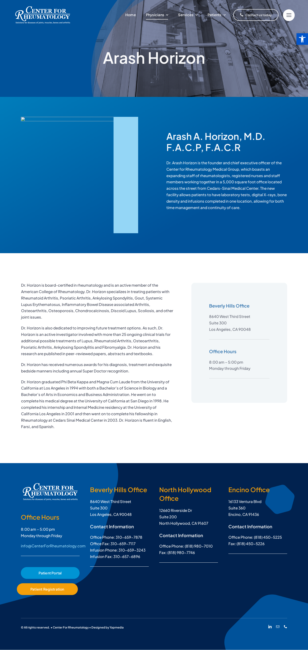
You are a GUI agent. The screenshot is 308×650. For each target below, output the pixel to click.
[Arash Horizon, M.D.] (50, 484)
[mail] (277, 626)
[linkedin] (270, 626)
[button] (302, 39)
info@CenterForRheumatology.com (53, 545)
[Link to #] (289, 15)
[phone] (285, 626)
